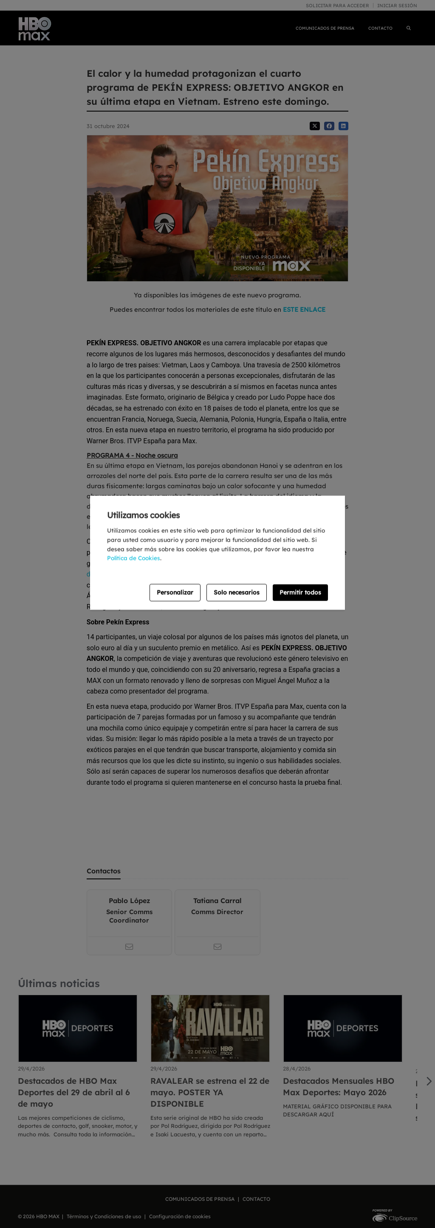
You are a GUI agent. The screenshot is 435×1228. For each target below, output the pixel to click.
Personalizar (175, 592)
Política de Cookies (133, 558)
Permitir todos (300, 592)
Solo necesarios (237, 592)
